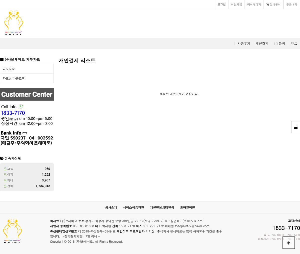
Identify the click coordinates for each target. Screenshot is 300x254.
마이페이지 (254, 4)
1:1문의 (279, 43)
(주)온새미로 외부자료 (22, 59)
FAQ (294, 43)
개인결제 (262, 43)
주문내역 (291, 4)
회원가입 (236, 4)
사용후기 (243, 43)
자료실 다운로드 (14, 78)
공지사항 (9, 69)
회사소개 (111, 207)
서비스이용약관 (133, 207)
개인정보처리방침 (162, 207)
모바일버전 (187, 207)
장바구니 (273, 4)
